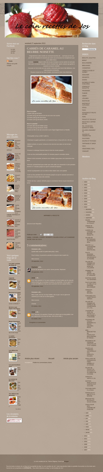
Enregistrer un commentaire (37, 322)
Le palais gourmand (12, 336)
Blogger (66, 461)
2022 (85, 184)
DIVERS (84, 80)
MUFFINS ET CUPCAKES (86, 104)
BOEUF (84, 60)
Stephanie (34, 267)
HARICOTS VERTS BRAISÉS (89, 291)
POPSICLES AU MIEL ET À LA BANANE (90, 394)
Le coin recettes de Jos (13, 51)
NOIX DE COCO (37, 239)
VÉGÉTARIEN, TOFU (88, 148)
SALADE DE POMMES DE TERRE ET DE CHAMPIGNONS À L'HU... (90, 305)
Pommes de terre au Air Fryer (19, 285)
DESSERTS (49, 237)
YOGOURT (85, 151)
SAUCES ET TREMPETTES (86, 135)
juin (87, 418)
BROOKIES (19, 369)
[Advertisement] (43, 38)
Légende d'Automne (12, 278)
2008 (85, 447)
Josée (33, 278)
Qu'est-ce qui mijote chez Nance (14, 307)
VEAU (84, 146)
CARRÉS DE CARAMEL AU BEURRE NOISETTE (90, 232)
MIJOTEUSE (86, 101)
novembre (89, 212)
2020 (85, 190)
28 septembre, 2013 (37, 261)
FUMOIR (84, 93)
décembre (89, 209)
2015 (85, 201)
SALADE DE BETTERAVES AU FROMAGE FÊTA (90, 240)
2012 (85, 436)
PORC (84, 116)
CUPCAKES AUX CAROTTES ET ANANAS (90, 297)
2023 (85, 182)
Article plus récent (32, 359)
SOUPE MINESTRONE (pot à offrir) (17, 188)
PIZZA (84, 110)
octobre (88, 215)
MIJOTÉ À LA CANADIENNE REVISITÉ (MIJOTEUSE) (90, 247)
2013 (85, 207)
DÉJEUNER (85, 75)
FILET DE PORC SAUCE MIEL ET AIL (18, 157)
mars (87, 426)
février (88, 429)
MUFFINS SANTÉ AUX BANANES (90, 278)
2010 (85, 441)
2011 (85, 438)
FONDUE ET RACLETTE (86, 87)
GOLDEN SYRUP (58, 237)
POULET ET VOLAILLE (89, 119)
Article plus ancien (70, 359)
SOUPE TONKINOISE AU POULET (90, 221)
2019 (85, 193)
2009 (85, 444)
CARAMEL (35, 237)
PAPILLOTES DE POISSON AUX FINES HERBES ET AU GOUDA (90, 362)
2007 (85, 450)
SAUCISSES (86, 138)
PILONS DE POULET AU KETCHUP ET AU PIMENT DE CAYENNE (90, 371)
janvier (88, 432)
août (87, 413)
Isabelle (35, 62)
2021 (85, 187)
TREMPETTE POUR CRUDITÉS (18, 246)
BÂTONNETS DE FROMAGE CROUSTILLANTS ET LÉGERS (90, 343)
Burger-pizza (19, 312)
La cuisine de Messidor (13, 380)
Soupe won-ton (19, 341)
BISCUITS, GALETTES (89, 58)
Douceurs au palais (15, 292)
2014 (85, 204)
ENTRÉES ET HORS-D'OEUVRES (88, 83)
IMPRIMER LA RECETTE (51, 215)
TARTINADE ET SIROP (89, 143)
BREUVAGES (86, 65)
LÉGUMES (85, 98)
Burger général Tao (19, 270)
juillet (87, 415)
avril (87, 424)
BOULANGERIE (87, 63)
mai (87, 421)
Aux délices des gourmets (14, 394)
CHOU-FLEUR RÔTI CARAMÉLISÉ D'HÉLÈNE (90, 407)
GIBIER (84, 96)
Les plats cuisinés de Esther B (14, 264)
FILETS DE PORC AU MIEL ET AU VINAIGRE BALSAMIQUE (90, 285)
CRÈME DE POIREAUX (89, 226)
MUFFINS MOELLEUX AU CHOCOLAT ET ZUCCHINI (90, 383)
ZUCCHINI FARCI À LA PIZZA (90, 389)
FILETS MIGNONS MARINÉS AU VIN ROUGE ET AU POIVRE (90, 256)
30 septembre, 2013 (37, 286)
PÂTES (84, 107)
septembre (89, 217)
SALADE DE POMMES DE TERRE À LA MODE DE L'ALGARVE (90, 265)
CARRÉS (42, 237)
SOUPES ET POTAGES (89, 141)
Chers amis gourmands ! (19, 386)
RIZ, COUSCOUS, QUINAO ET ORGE (87, 126)
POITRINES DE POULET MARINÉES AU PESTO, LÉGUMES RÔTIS (90, 323)
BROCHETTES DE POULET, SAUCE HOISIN (90, 400)
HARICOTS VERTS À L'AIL (90, 377)
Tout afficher (18, 409)
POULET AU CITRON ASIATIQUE (17, 178)
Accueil (51, 359)
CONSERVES (86, 68)
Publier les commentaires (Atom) (42, 362)
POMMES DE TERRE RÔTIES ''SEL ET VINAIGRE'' (90, 273)
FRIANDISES (86, 90)
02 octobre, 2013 (36, 306)
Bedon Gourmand (14, 321)
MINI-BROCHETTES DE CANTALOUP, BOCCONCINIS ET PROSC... (90, 334)
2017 (85, 196)
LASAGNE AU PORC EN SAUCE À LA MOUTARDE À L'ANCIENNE (90, 314)
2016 (85, 198)
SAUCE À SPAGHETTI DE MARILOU (18, 198)
